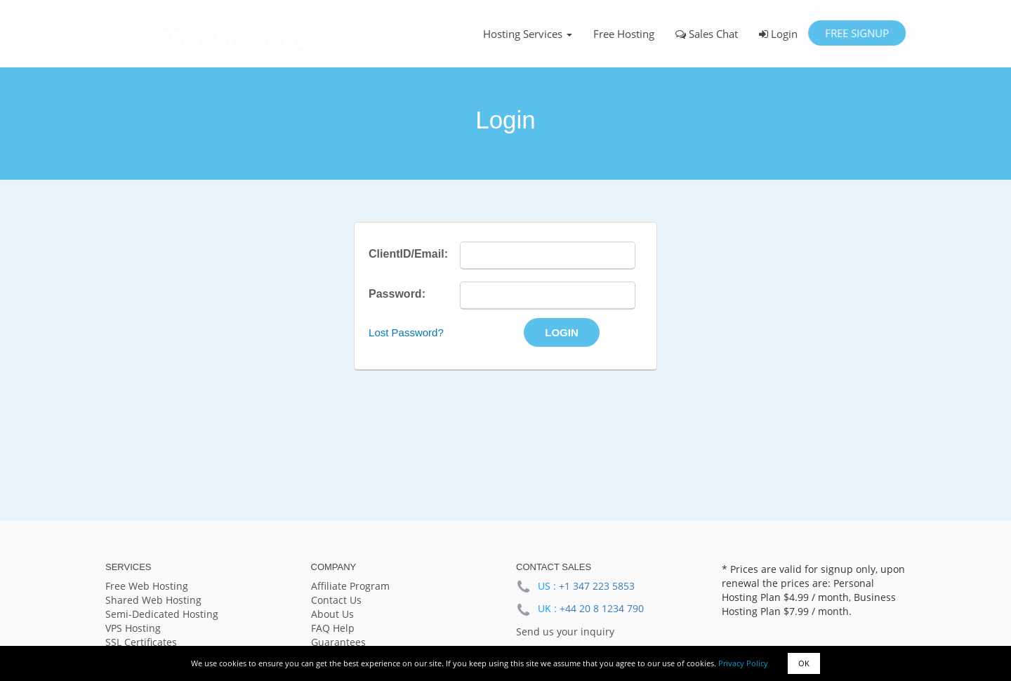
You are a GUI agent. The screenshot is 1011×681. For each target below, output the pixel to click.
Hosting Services (527, 34)
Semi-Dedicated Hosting (161, 614)
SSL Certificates (141, 642)
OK (804, 663)
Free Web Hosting (146, 586)
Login (778, 34)
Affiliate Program (350, 586)
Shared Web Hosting (153, 600)
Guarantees (338, 642)
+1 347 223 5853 (597, 586)
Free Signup (857, 33)
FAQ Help (333, 628)
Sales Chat (706, 34)
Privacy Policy (743, 663)
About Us (332, 614)
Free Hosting (623, 34)
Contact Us (336, 600)
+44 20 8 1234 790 (602, 608)
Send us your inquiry (565, 631)
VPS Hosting (133, 628)
